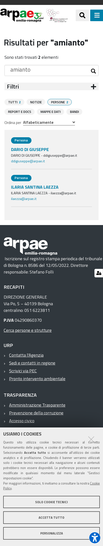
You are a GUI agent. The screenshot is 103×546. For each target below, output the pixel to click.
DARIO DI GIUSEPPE (30, 149)
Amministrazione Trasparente (37, 404)
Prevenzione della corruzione (36, 412)
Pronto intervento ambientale (37, 378)
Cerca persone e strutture (28, 330)
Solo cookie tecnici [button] (51, 502)
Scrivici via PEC (23, 370)
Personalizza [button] (51, 533)
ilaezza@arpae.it (24, 198)
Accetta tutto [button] (51, 517)
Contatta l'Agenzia (26, 354)
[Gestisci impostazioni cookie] (98, 273)
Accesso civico (21, 420)
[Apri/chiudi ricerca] (82, 15)
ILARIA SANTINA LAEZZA (35, 186)
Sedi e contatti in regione (32, 362)
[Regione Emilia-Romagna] (71, 15)
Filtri (13, 86)
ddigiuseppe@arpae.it (28, 161)
